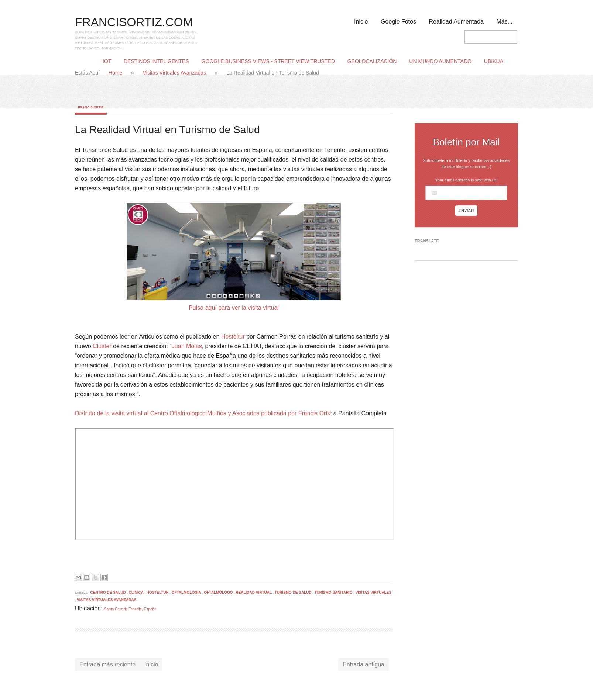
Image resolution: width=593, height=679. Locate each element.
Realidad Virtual (254, 592)
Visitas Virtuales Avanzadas (175, 73)
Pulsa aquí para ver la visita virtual (234, 308)
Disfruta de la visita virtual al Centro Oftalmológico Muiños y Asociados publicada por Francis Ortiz (203, 413)
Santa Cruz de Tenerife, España (130, 609)
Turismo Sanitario (334, 592)
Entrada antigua (363, 664)
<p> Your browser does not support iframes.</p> (234, 484)
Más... (504, 21)
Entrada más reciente (107, 664)
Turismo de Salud (294, 592)
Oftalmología (187, 592)
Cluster (102, 346)
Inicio (361, 21)
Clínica (136, 592)
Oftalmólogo (219, 592)
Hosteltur (233, 336)
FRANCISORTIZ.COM (134, 22)
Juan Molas (187, 346)
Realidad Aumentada (456, 21)
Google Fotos (398, 21)
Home (116, 73)
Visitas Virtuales (373, 592)
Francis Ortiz (91, 107)
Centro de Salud (108, 592)
